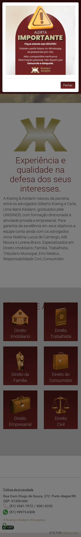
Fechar (68, 85)
